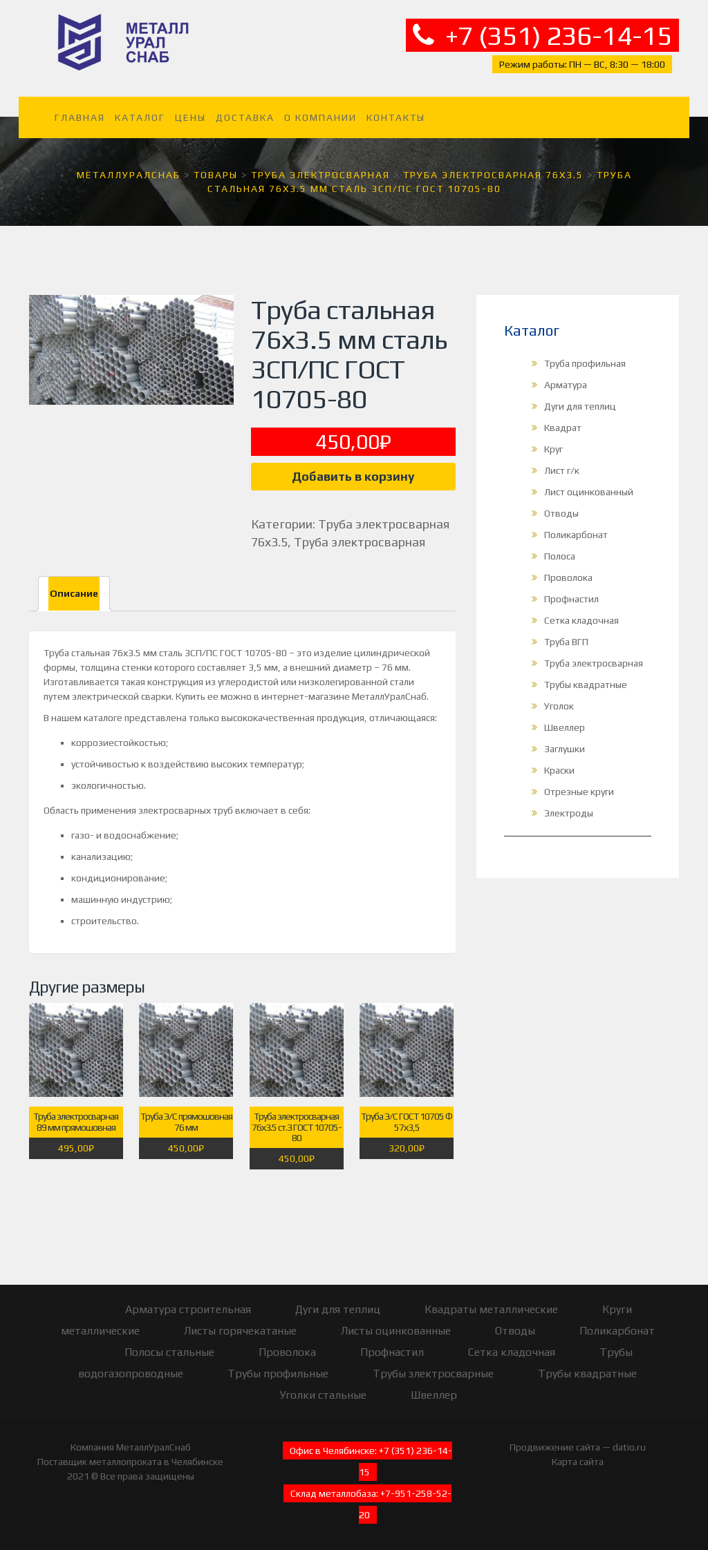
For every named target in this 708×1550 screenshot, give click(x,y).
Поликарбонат (576, 534)
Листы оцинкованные (396, 1330)
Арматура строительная (188, 1309)
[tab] (74, 593)
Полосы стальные (169, 1352)
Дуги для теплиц (580, 406)
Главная (80, 117)
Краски (559, 770)
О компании (320, 117)
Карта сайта (578, 1461)
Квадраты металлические (491, 1309)
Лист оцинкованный (588, 491)
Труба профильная (585, 363)
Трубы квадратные (585, 684)
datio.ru (629, 1447)
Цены (190, 117)
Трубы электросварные (433, 1373)
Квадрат (562, 427)
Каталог (140, 117)
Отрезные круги (579, 791)
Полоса (559, 556)
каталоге (103, 717)
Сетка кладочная (581, 620)
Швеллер (564, 727)
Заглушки (564, 748)
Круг (553, 449)
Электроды (568, 813)
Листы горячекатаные (240, 1330)
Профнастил (571, 598)
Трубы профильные (277, 1373)
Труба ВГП (566, 641)
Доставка (245, 117)
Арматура (565, 384)
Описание (74, 593)
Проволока (568, 577)
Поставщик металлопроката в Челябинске (130, 1461)
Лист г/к (561, 470)
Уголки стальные (322, 1394)
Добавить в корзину (353, 476)
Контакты (395, 117)
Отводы (561, 513)
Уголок (559, 705)
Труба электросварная (359, 542)
